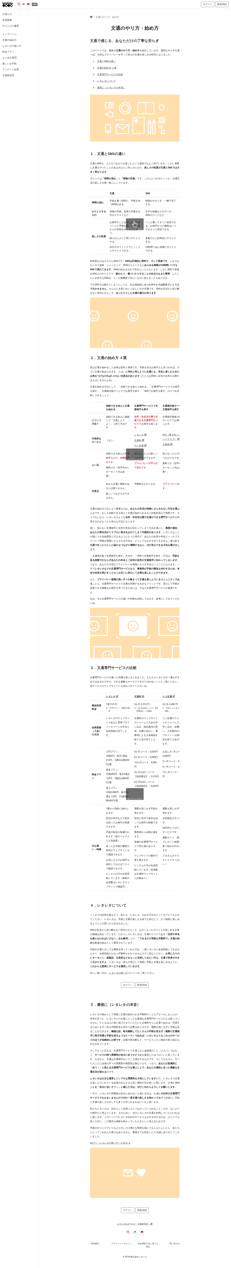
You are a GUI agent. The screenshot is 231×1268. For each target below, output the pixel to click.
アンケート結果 (10, 69)
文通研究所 (8, 75)
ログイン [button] (207, 4)
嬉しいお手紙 (9, 63)
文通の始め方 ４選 (107, 67)
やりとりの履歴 (10, 25)
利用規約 (95, 1243)
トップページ (9, 34)
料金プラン (8, 51)
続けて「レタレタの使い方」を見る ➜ (110, 1143)
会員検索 (7, 20)
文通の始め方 (9, 40)
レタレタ (140, 434)
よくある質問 (9, 57)
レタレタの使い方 (11, 45)
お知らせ (7, 14)
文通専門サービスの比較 (110, 74)
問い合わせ (174, 1243)
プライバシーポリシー (121, 1243)
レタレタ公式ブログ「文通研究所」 (135, 1224)
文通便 (167, 444)
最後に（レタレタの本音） (111, 87)
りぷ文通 (140, 445)
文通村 (139, 440)
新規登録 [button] (222, 4)
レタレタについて (106, 81)
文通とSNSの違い (106, 61)
